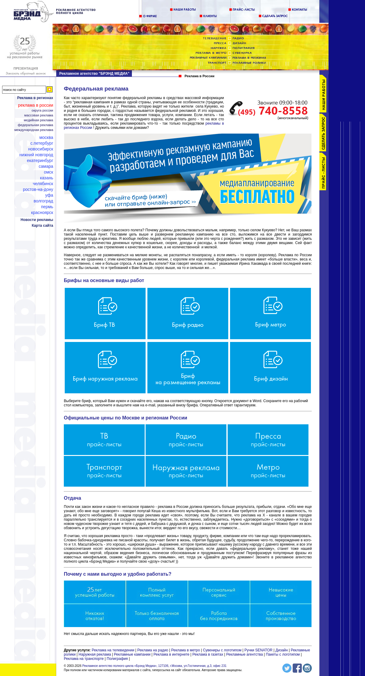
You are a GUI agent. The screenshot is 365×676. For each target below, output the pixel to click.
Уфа (49, 195)
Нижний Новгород (36, 155)
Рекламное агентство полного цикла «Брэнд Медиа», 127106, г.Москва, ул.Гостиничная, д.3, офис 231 (154, 665)
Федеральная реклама (35, 125)
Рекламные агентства (245, 654)
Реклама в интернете (171, 654)
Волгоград (43, 201)
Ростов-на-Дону (38, 189)
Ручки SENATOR (258, 650)
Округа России (42, 110)
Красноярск (42, 212)
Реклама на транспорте (84, 659)
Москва (46, 137)
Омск (48, 172)
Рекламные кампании (132, 654)
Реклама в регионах (35, 98)
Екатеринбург (40, 160)
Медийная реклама (38, 120)
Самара (46, 166)
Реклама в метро (185, 650)
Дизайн (282, 650)
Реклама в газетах (208, 654)
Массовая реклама (38, 115)
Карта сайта (42, 225)
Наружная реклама (95, 654)
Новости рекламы (37, 220)
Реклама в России (35, 105)
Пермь (47, 207)
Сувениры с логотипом (222, 650)
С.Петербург (41, 143)
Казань (46, 178)
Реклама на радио (152, 650)
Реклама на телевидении (113, 650)
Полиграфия (117, 659)
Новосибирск (40, 149)
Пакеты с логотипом (283, 654)
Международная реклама (33, 130)
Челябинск (43, 183)
